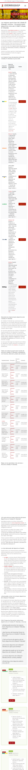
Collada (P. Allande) (13, 673)
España (11, 33)
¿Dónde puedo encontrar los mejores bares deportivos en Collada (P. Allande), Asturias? (13, 626)
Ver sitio (12, 700)
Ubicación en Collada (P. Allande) (12, 367)
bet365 (11, 108)
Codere (10, 191)
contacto (15, 345)
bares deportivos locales (18, 523)
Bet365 (10, 72)
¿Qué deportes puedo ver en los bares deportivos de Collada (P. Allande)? (13, 651)
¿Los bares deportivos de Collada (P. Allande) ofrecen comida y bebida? (12, 656)
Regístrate (22, 101)
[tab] (14, 627)
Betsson (10, 134)
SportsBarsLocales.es (13, 30)
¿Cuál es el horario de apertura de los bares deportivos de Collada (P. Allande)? (13, 640)
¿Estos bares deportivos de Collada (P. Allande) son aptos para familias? (13, 645)
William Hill (11, 220)
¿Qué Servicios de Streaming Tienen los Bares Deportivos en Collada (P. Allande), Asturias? (13, 634)
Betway (10, 262)
